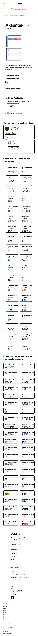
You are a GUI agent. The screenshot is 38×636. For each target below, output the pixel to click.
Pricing (13, 556)
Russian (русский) (7, 633)
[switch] (7, 113)
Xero (7, 82)
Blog (12, 571)
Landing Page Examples (18, 574)
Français (5, 618)
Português (5, 631)
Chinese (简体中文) (7, 623)
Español (5, 621)
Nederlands (6, 614)
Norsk (4, 608)
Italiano (5, 625)
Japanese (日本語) (7, 627)
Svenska (5, 616)
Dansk (4, 610)
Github (13, 559)
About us (14, 553)
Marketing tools (16, 580)
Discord (13, 562)
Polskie (5, 629)
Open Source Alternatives (19, 577)
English (5, 606)
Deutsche (5, 612)
